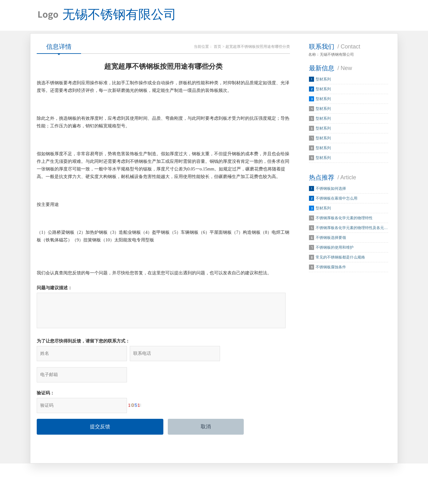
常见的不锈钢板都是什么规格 (340, 258)
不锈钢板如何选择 (331, 189)
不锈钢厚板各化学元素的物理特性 (344, 219)
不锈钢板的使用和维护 (335, 248)
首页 (217, 47)
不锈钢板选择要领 (331, 238)
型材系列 (323, 80)
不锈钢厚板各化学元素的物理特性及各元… (352, 229)
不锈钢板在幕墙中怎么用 (336, 199)
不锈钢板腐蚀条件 (331, 268)
